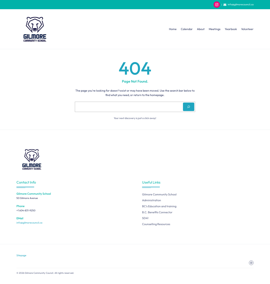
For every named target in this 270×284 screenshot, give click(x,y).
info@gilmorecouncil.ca (241, 4)
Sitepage (21, 255)
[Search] (188, 107)
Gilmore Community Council (39, 272)
